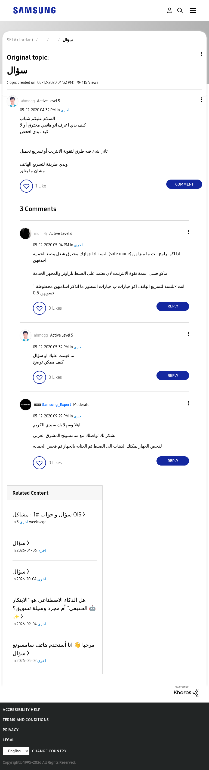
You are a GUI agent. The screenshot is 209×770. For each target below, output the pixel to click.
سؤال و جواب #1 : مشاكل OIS (47, 514)
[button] (192, 100)
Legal (8, 740)
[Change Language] (16, 751)
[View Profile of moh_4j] (40, 233)
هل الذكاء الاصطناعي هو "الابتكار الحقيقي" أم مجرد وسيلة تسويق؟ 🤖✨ (54, 608)
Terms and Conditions (26, 719)
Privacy (11, 730)
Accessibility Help (22, 709)
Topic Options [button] (192, 54)
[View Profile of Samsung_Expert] (56, 404)
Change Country (49, 751)
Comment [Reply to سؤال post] (184, 184)
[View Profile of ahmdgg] (28, 101)
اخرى (65, 110)
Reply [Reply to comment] (173, 306)
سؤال (19, 543)
